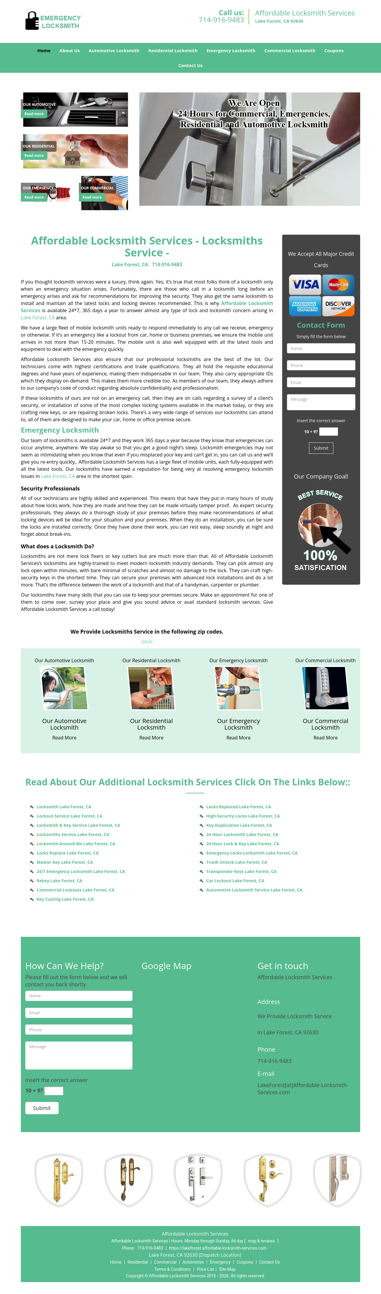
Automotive (193, 1262)
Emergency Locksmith (231, 50)
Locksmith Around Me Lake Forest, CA (76, 843)
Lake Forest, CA (130, 264)
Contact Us (190, 65)
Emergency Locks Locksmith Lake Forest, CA (252, 853)
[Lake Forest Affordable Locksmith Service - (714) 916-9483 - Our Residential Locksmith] (151, 724)
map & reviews (262, 1241)
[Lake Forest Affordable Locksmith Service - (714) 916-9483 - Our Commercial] (97, 188)
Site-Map (227, 1269)
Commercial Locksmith (290, 50)
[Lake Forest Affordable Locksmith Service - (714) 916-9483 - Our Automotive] (39, 104)
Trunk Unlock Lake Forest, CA (236, 862)
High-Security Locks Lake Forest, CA (243, 816)
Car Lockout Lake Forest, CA (235, 880)
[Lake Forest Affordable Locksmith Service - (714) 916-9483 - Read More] (64, 737)
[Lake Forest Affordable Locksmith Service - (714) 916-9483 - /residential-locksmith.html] (76, 150)
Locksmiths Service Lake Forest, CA (73, 834)
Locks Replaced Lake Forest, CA (238, 806)
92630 (146, 641)
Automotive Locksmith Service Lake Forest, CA (254, 890)
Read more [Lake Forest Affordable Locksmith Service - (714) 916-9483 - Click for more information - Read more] (34, 113)
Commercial (165, 1262)
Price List (205, 1269)
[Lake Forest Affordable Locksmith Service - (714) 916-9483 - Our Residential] (39, 146)
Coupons (334, 50)
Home (43, 50)
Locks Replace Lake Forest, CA (68, 853)
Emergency (220, 1262)
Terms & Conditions (172, 1269)
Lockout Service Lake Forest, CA (69, 816)
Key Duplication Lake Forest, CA (239, 825)
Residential (137, 1262)
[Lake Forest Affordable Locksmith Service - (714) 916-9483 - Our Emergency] (38, 188)
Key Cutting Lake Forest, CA (65, 899)
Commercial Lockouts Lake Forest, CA (76, 890)
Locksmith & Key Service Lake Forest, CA (78, 825)
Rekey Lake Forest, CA (59, 880)
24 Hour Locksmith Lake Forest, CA (242, 834)
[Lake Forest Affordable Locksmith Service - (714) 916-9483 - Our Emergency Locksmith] (238, 724)
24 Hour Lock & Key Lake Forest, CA (242, 843)
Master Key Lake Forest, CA (65, 862)
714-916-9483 (221, 19)
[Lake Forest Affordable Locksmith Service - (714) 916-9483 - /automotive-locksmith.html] (76, 109)
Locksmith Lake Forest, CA (64, 806)
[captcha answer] (328, 431)
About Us (70, 50)
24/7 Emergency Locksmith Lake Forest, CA (81, 871)
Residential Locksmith (173, 50)
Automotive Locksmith (114, 50)
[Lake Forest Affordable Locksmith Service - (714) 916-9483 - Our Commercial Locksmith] (326, 724)
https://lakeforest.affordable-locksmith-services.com (217, 1248)
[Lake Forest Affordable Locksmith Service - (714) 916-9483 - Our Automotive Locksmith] (64, 724)
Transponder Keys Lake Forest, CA (241, 871)
